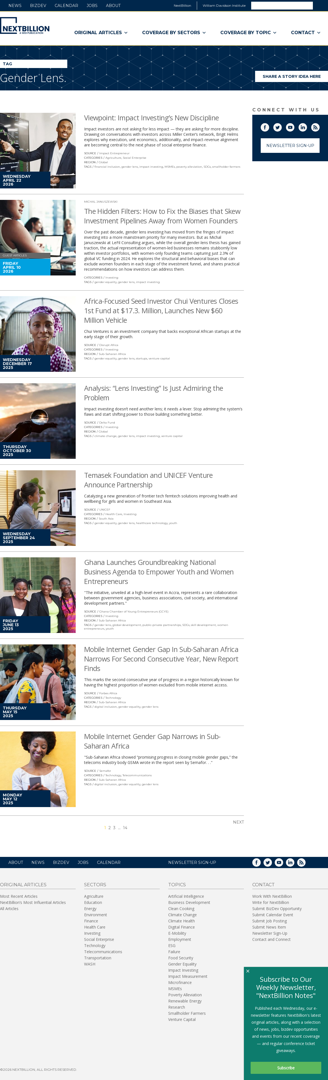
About (113, 5)
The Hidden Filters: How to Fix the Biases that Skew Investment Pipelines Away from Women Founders (162, 215)
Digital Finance (181, 927)
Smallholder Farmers (187, 1013)
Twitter (281, 126)
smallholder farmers (226, 167)
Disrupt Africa (108, 345)
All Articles (9, 908)
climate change (105, 436)
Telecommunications (137, 775)
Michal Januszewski (100, 202)
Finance (91, 921)
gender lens (129, 167)
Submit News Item (269, 927)
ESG (171, 945)
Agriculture (113, 158)
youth (173, 523)
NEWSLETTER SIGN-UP (192, 862)
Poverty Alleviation (185, 994)
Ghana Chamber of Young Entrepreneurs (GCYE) (133, 611)
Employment (179, 939)
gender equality (105, 282)
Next (238, 822)
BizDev (38, 5)
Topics (177, 884)
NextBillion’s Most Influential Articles (33, 902)
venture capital (159, 358)
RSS (319, 126)
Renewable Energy (185, 1001)
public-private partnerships (161, 625)
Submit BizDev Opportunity (277, 908)
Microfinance (180, 982)
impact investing (151, 167)
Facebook (260, 864)
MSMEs (170, 167)
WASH (89, 964)
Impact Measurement (187, 976)
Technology (113, 698)
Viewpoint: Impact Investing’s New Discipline (151, 117)
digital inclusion (105, 707)
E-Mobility (177, 933)
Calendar (66, 5)
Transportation (97, 957)
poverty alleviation (189, 167)
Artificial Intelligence (186, 896)
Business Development (189, 902)
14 (125, 827)
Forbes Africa (108, 693)
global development (126, 625)
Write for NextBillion (270, 902)
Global (103, 162)
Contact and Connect (271, 939)
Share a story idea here (295, 78)
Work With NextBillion (272, 896)
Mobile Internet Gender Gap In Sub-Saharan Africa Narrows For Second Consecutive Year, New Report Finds (161, 658)
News (15, 5)
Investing (111, 277)
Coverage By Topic (248, 33)
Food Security (180, 957)
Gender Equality (182, 964)
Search (320, 5)
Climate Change (182, 914)
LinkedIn (306, 126)
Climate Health (181, 921)
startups (141, 358)
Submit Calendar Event (272, 914)
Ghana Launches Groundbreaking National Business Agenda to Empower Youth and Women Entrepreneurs (159, 571)
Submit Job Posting (269, 921)
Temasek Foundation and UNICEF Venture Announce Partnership (148, 479)
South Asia (106, 518)
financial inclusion (107, 167)
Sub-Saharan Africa (112, 354)
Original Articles (101, 33)
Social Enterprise (134, 158)
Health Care (113, 514)
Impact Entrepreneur (114, 153)
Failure (174, 951)
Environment (95, 914)
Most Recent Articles (19, 896)
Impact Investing (183, 970)
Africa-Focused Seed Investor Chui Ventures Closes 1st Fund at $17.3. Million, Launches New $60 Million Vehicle (161, 310)
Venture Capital (182, 1019)
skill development (203, 625)
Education (93, 902)
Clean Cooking (181, 908)
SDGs (207, 167)
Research (176, 1007)
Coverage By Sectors (174, 33)
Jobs (92, 5)
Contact (306, 33)
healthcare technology (152, 523)
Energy (90, 908)
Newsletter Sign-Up (290, 145)
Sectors (95, 884)
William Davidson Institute (224, 5)
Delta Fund (107, 422)
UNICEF (104, 509)
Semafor (105, 771)
